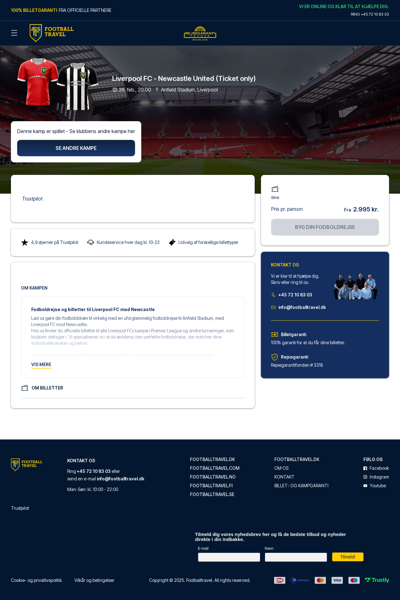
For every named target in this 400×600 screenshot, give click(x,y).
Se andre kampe (76, 146)
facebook (376, 466)
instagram (376, 475)
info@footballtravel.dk (298, 305)
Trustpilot (32, 197)
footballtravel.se (212, 492)
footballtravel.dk (212, 457)
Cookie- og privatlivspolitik (36, 578)
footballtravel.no (213, 475)
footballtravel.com (214, 466)
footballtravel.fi (211, 484)
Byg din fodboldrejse (325, 225)
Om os (281, 466)
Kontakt (284, 475)
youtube (374, 484)
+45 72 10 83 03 (291, 293)
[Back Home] (51, 33)
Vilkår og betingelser (94, 578)
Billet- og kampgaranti (301, 484)
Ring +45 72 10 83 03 (370, 14)
